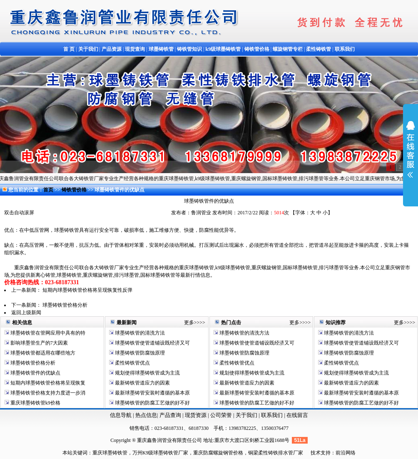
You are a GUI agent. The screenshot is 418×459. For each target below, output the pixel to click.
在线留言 (297, 415)
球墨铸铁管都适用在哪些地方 (42, 353)
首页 (48, 190)
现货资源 (196, 415)
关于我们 (246, 415)
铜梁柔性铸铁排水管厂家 (275, 453)
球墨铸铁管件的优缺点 (34, 373)
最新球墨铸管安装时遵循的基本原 (152, 393)
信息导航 (121, 415)
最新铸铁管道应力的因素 (142, 383)
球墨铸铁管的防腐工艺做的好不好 (152, 403)
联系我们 (272, 415)
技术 (316, 453)
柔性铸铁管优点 (132, 363)
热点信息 (146, 415)
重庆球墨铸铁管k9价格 (34, 403)
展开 (410, 155)
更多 (189, 322)
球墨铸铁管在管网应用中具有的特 (47, 333)
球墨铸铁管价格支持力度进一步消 (47, 393)
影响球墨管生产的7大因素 (38, 343)
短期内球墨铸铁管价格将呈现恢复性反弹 (87, 290)
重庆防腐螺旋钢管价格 (218, 453)
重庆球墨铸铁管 (109, 453)
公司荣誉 (221, 415)
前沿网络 (346, 453)
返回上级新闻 (26, 312)
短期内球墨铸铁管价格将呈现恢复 (47, 383)
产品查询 (170, 415)
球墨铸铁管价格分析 (64, 305)
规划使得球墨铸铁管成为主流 (147, 373)
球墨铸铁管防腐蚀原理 (139, 353)
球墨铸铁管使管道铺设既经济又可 (152, 343)
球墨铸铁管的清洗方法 (139, 333)
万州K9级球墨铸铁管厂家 (160, 453)
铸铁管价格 (75, 190)
